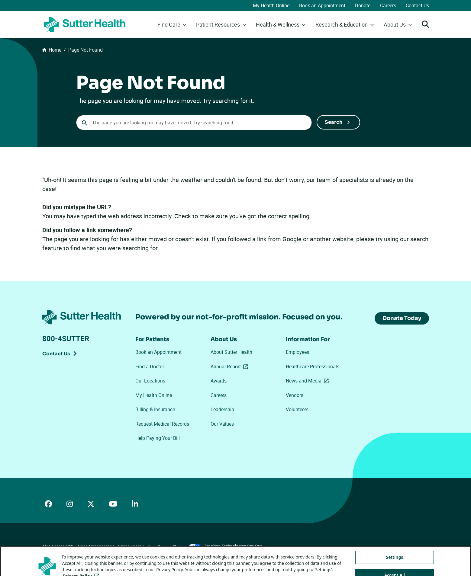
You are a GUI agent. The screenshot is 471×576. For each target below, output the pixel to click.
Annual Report (230, 366)
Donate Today (401, 318)
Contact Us (417, 5)
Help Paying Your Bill (157, 438)
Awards (219, 380)
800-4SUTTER (65, 338)
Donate (362, 5)
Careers (388, 5)
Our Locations (150, 380)
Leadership (222, 409)
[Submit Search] (338, 122)
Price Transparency (96, 546)
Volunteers (297, 409)
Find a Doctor (149, 366)
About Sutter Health (231, 352)
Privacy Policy (131, 546)
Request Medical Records (162, 424)
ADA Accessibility (58, 546)
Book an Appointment (322, 5)
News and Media (308, 380)
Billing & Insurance (155, 409)
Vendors (294, 395)
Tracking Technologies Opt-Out (233, 546)
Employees (297, 352)
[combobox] (194, 122)
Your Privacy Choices (174, 546)
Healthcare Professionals (312, 366)
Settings (394, 565)
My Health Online (271, 5)
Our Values (222, 424)
